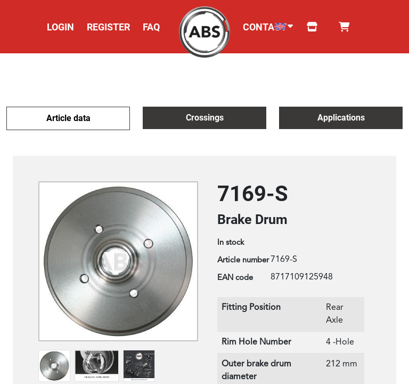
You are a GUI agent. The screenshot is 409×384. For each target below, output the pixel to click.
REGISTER (108, 27)
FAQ (151, 27)
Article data (68, 118)
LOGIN (60, 27)
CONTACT (265, 27)
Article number (243, 261)
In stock (230, 243)
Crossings (205, 118)
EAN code (235, 278)
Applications (341, 118)
